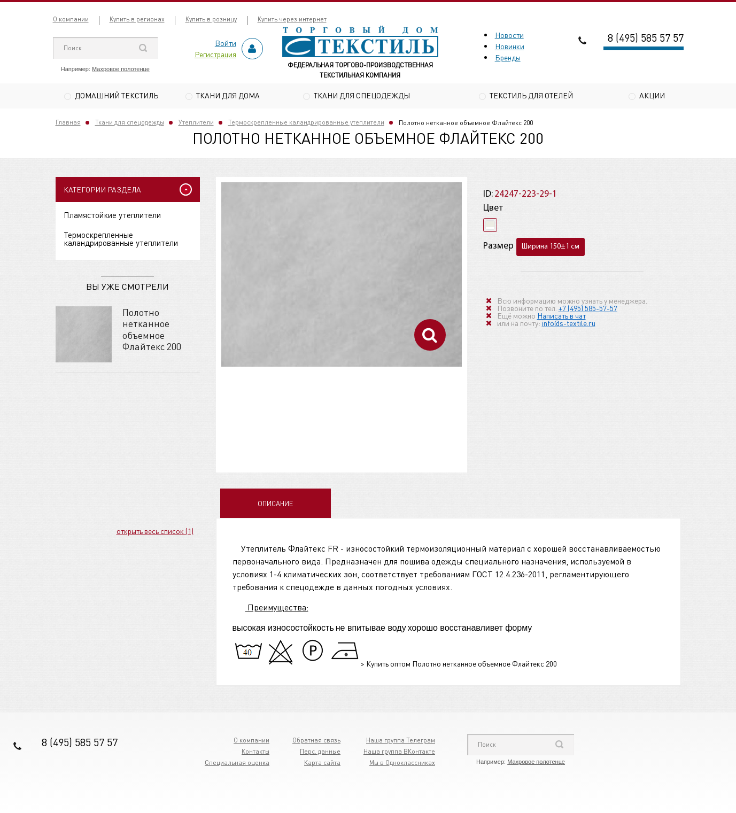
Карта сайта (322, 764)
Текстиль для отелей (531, 95)
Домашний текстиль (116, 95)
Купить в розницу (211, 19)
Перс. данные (320, 753)
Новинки (509, 46)
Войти (225, 43)
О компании (71, 19)
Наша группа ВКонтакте (399, 753)
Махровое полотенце (121, 69)
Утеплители (196, 124)
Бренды (508, 57)
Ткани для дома (228, 95)
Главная (68, 124)
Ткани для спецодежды (362, 95)
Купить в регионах (137, 19)
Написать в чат (561, 316)
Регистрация (215, 54)
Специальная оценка (237, 764)
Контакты (255, 753)
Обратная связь (316, 742)
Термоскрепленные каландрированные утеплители (306, 124)
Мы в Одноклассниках (402, 764)
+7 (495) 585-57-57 (588, 309)
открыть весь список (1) (155, 532)
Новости (509, 35)
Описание (275, 504)
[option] (341, 276)
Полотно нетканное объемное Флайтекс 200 (151, 330)
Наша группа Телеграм (400, 742)
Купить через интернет (292, 19)
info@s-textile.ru (568, 324)
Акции (652, 95)
